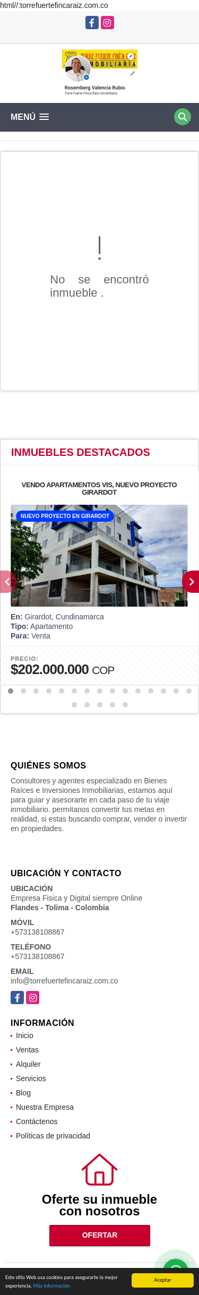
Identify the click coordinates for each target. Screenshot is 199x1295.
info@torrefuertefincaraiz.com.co (64, 981)
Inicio (24, 1035)
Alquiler (28, 1064)
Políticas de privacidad (53, 1136)
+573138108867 (38, 932)
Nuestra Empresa (45, 1107)
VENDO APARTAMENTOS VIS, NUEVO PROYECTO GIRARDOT (99, 488)
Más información (51, 1287)
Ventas (27, 1050)
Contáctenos (37, 1121)
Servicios (31, 1078)
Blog (23, 1093)
